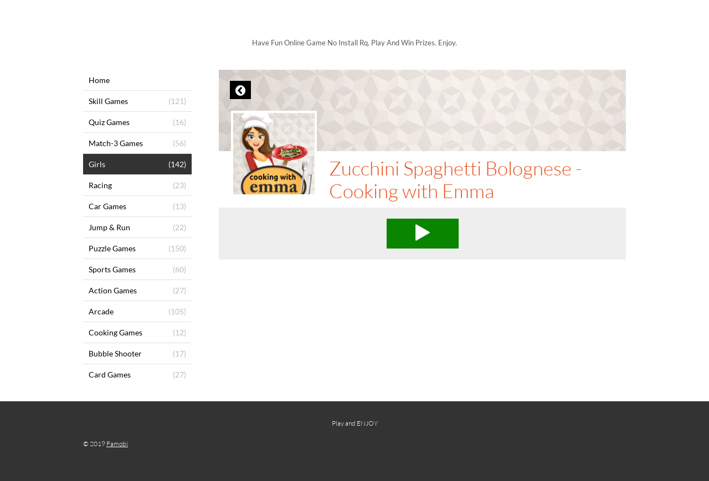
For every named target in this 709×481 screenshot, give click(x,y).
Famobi (117, 443)
